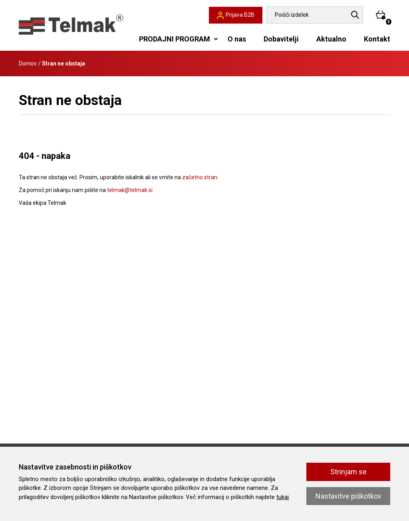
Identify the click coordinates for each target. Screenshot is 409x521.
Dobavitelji (281, 39)
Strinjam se (348, 472)
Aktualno (331, 39)
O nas (237, 39)
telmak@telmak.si (130, 190)
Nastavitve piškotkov (348, 496)
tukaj (282, 497)
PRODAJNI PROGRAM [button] (174, 39)
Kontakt (377, 39)
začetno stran (199, 177)
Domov (28, 63)
